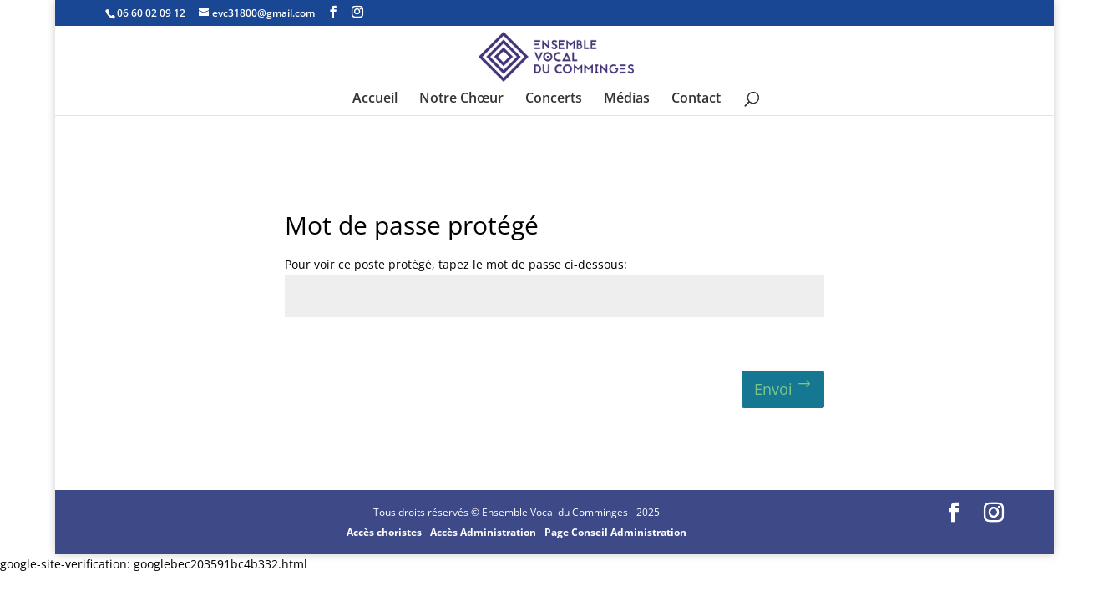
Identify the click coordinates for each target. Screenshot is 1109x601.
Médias (627, 99)
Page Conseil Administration (615, 532)
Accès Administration (483, 532)
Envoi (773, 389)
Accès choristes (384, 532)
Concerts (553, 99)
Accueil (375, 99)
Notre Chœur (461, 99)
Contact (696, 99)
